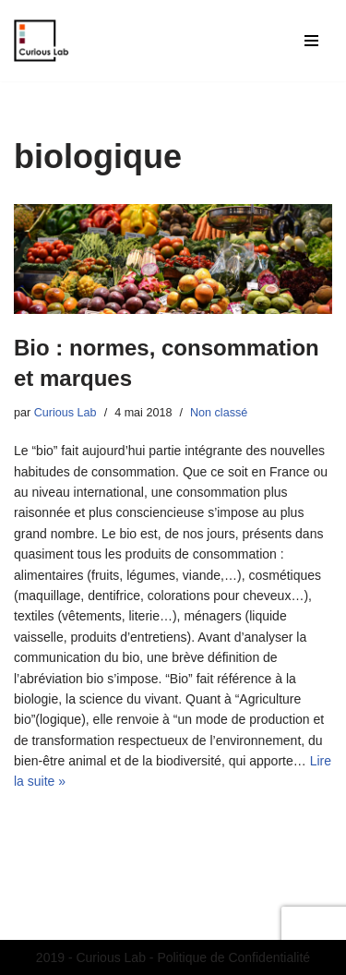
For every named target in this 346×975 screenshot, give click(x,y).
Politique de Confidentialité (233, 957)
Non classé (218, 412)
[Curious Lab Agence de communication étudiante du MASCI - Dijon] (41, 40)
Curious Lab (65, 412)
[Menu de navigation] (311, 40)
